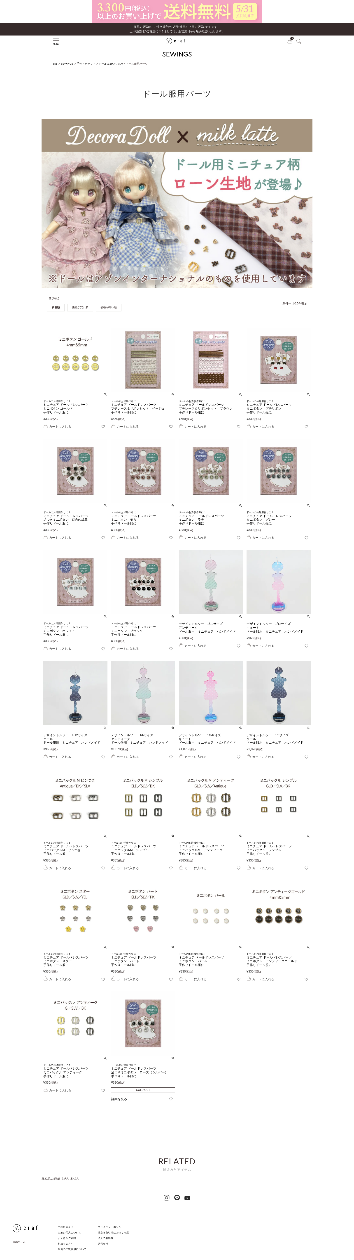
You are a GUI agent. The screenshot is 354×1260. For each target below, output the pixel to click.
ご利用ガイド (65, 1227)
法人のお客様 (105, 1238)
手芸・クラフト (86, 63)
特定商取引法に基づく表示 (113, 1232)
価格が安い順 (80, 307)
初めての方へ (65, 1243)
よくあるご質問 (67, 1238)
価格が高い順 (108, 307)
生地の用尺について (69, 1232)
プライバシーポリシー (111, 1227)
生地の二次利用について (72, 1249)
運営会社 (103, 1243)
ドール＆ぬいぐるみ (111, 63)
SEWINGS (67, 63)
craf (55, 63)
